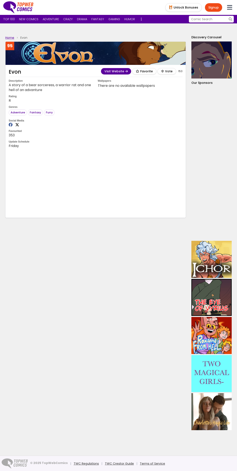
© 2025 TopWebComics (49, 463)
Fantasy (97, 19)
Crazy (68, 19)
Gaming (114, 19)
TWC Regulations (86, 463)
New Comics (28, 19)
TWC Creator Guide (119, 463)
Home (9, 38)
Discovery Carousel (206, 37)
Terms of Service (152, 463)
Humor (129, 19)
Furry (49, 112)
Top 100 (9, 19)
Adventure (51, 19)
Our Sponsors (202, 83)
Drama (82, 19)
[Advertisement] (95, 182)
